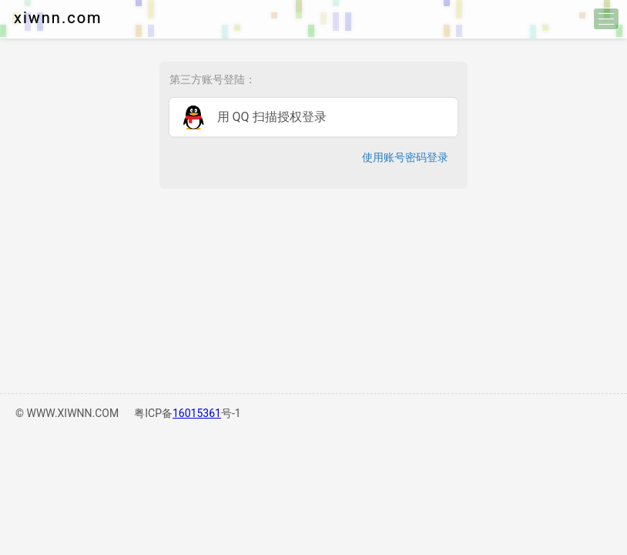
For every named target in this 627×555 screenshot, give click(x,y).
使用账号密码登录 (405, 157)
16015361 (197, 413)
